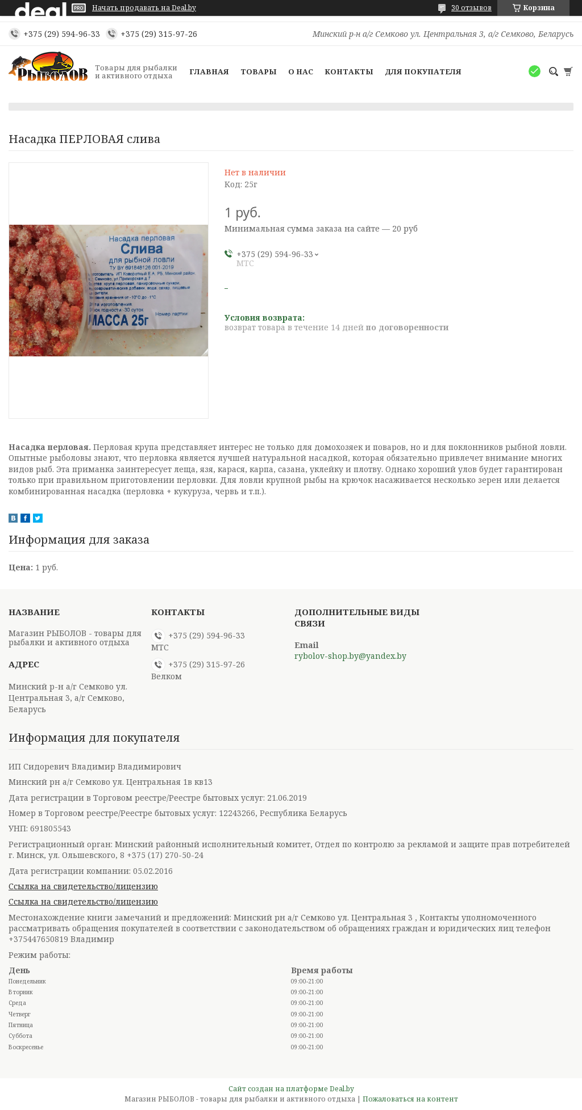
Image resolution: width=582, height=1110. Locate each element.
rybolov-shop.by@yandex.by (350, 656)
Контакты (349, 71)
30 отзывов (471, 7)
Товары (258, 71)
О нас (300, 71)
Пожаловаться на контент (410, 1099)
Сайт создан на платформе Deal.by (291, 1089)
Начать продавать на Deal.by (144, 8)
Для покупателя (423, 71)
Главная (209, 71)
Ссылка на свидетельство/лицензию (83, 886)
